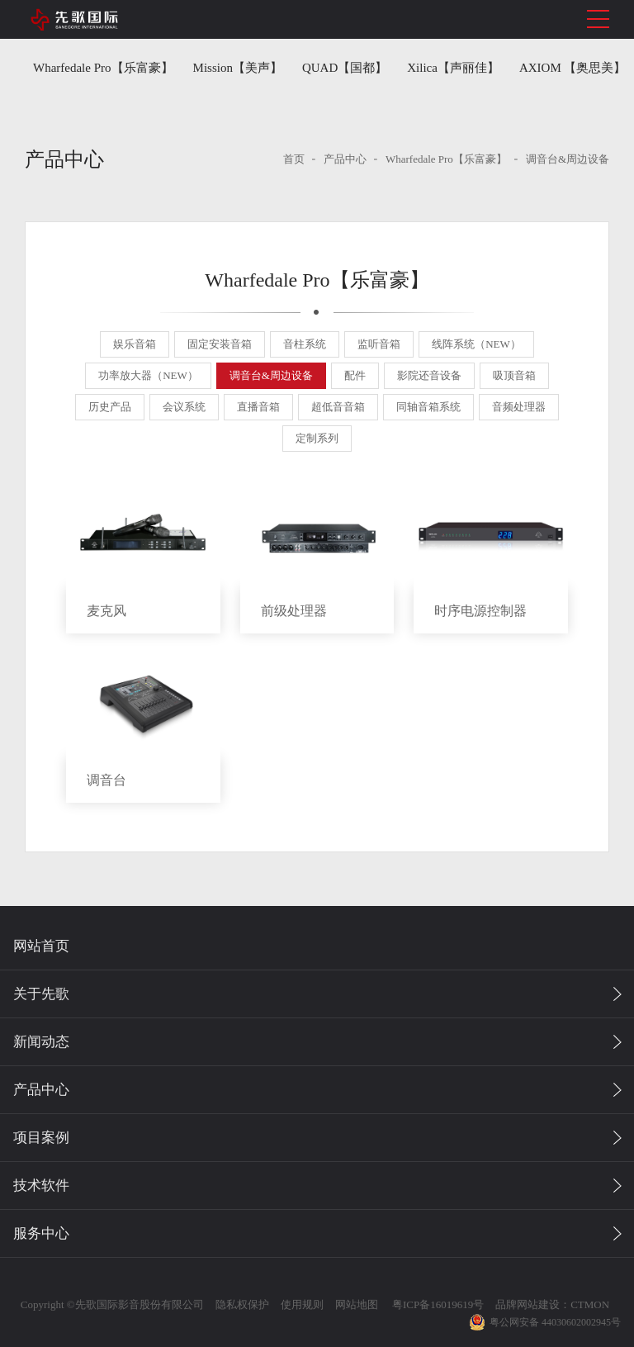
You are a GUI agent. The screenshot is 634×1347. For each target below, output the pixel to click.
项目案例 (41, 1137)
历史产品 (109, 407)
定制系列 (317, 438)
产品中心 (345, 159)
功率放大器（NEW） (148, 375)
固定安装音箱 (219, 344)
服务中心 (41, 1233)
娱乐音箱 (134, 344)
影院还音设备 (429, 375)
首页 (294, 159)
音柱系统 (304, 344)
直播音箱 (258, 407)
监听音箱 (378, 344)
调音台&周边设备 (567, 159)
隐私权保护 (240, 1304)
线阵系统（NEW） (476, 344)
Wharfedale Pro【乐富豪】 (103, 67)
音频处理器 (519, 407)
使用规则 (300, 1304)
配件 (355, 375)
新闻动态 (41, 1042)
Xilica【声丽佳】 (453, 67)
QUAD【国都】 (344, 67)
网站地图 (355, 1304)
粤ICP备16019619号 (435, 1304)
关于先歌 (41, 994)
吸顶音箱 (514, 375)
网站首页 (41, 946)
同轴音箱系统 (428, 407)
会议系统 (184, 407)
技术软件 (41, 1185)
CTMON (588, 1304)
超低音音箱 (338, 407)
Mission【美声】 (237, 67)
